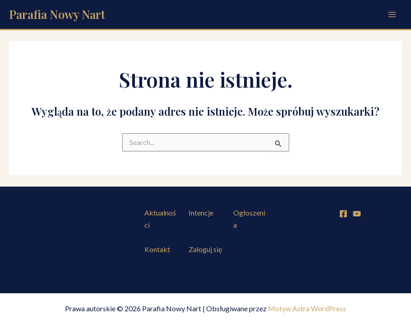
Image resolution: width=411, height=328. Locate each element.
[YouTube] (357, 214)
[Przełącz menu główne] (392, 14)
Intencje (201, 212)
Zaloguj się (205, 249)
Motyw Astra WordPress (307, 308)
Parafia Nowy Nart (57, 14)
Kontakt (157, 249)
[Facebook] (343, 214)
